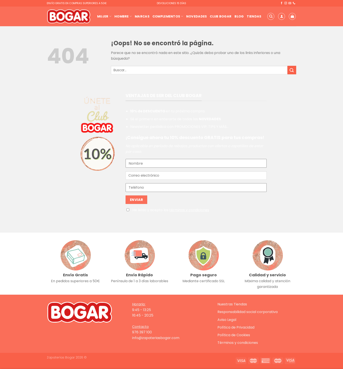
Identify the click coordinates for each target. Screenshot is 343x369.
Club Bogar (220, 16)
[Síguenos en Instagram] (285, 3)
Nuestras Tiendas (232, 304)
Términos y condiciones (237, 342)
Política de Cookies (233, 335)
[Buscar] (270, 16)
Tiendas (254, 16)
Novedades (196, 16)
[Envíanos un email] (290, 3)
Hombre (123, 16)
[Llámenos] (294, 3)
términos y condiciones (189, 209)
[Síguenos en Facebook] (281, 3)
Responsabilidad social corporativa (247, 311)
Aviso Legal (226, 319)
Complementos (167, 16)
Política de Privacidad (235, 327)
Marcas (142, 16)
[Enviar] (291, 70)
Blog (239, 16)
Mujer (104, 16)
